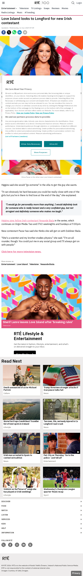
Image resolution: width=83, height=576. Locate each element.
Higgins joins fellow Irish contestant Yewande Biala (27, 220)
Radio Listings (8, 12)
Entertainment (8, 264)
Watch (4, 510)
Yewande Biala (47, 264)
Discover (5, 501)
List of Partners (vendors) (16, 136)
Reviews (55, 8)
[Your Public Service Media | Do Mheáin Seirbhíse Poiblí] (5, 558)
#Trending (30, 12)
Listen (4, 515)
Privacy (76, 573)
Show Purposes (40, 152)
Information (7, 533)
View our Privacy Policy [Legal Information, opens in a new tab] (44, 113)
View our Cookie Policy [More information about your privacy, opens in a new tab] (25, 113)
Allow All (54, 144)
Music (19, 12)
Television (24, 8)
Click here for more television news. (21, 251)
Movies (65, 8)
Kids (3, 524)
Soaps (46, 8)
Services (5, 519)
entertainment (8, 8)
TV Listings (36, 8)
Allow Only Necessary (30, 144)
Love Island (22, 264)
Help (3, 528)
